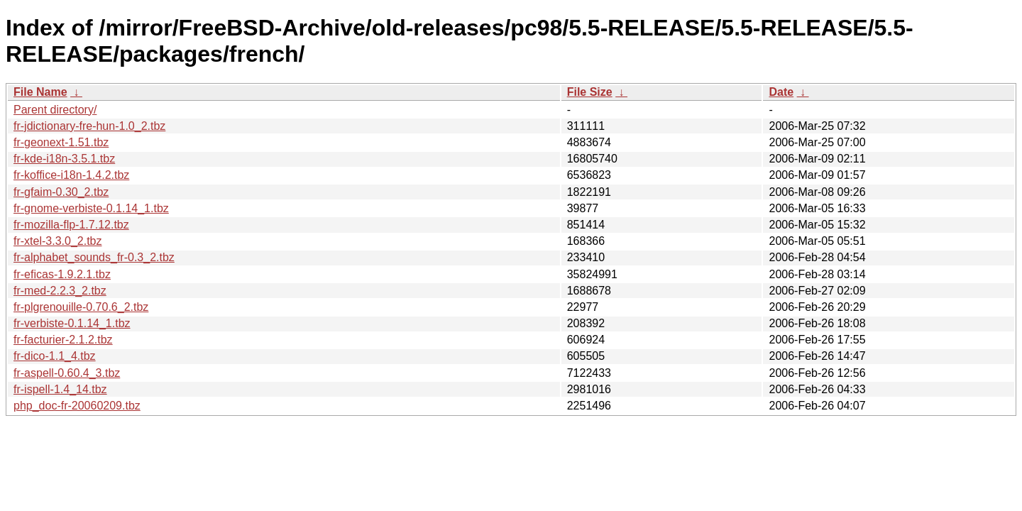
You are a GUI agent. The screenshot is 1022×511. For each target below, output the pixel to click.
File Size (589, 92)
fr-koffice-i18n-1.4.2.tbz (71, 175)
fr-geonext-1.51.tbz (61, 142)
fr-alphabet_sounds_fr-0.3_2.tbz (94, 257)
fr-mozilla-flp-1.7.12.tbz (71, 225)
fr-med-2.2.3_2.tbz (59, 291)
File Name (40, 92)
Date (781, 92)
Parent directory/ (55, 110)
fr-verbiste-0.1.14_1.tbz (72, 323)
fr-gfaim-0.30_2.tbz (61, 192)
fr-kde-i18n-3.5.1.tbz (64, 159)
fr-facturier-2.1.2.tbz (63, 340)
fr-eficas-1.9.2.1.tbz (62, 274)
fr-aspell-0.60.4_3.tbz (66, 373)
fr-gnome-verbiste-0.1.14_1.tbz (91, 208)
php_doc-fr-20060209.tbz (77, 406)
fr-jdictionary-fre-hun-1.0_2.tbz (89, 126)
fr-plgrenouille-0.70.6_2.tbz (80, 307)
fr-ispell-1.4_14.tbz (60, 389)
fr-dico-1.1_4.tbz (54, 356)
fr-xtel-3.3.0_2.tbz (57, 241)
